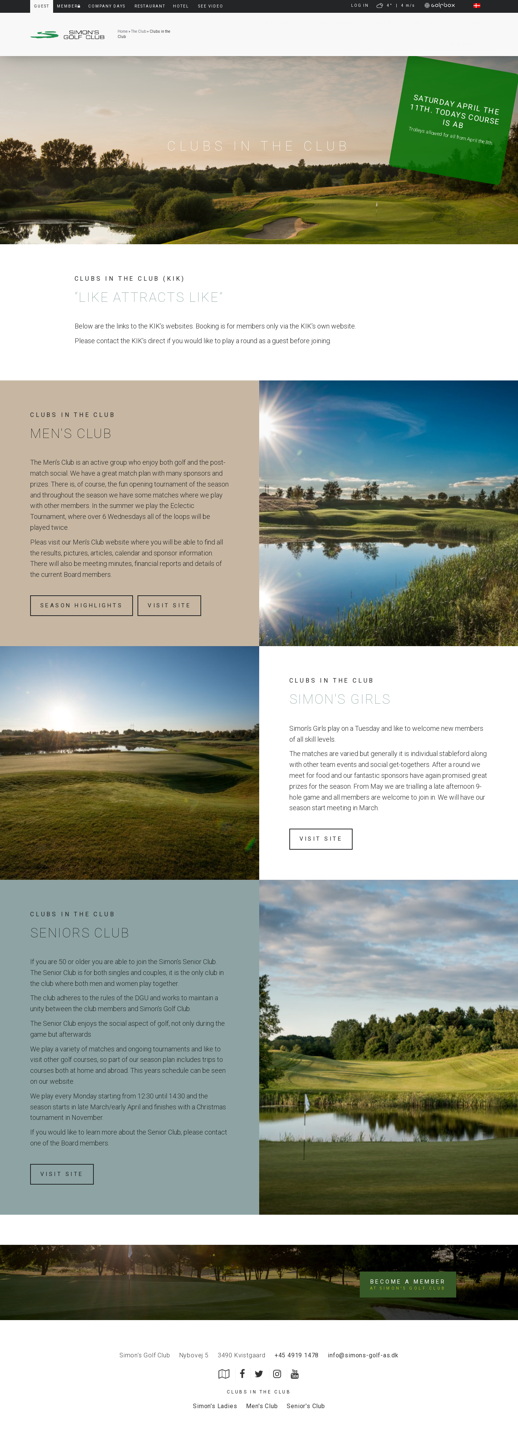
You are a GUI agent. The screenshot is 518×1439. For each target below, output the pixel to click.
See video (210, 6)
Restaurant (149, 6)
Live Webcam (266, 23)
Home (123, 31)
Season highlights (85, 605)
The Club (138, 31)
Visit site (178, 605)
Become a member (329, 23)
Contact (466, 23)
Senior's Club (306, 1404)
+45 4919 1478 (297, 1353)
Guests (383, 23)
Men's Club (262, 1404)
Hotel (181, 6)
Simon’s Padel (455, 44)
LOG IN (360, 5)
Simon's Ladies (215, 1404)
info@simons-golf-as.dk (363, 1353)
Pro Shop (423, 23)
